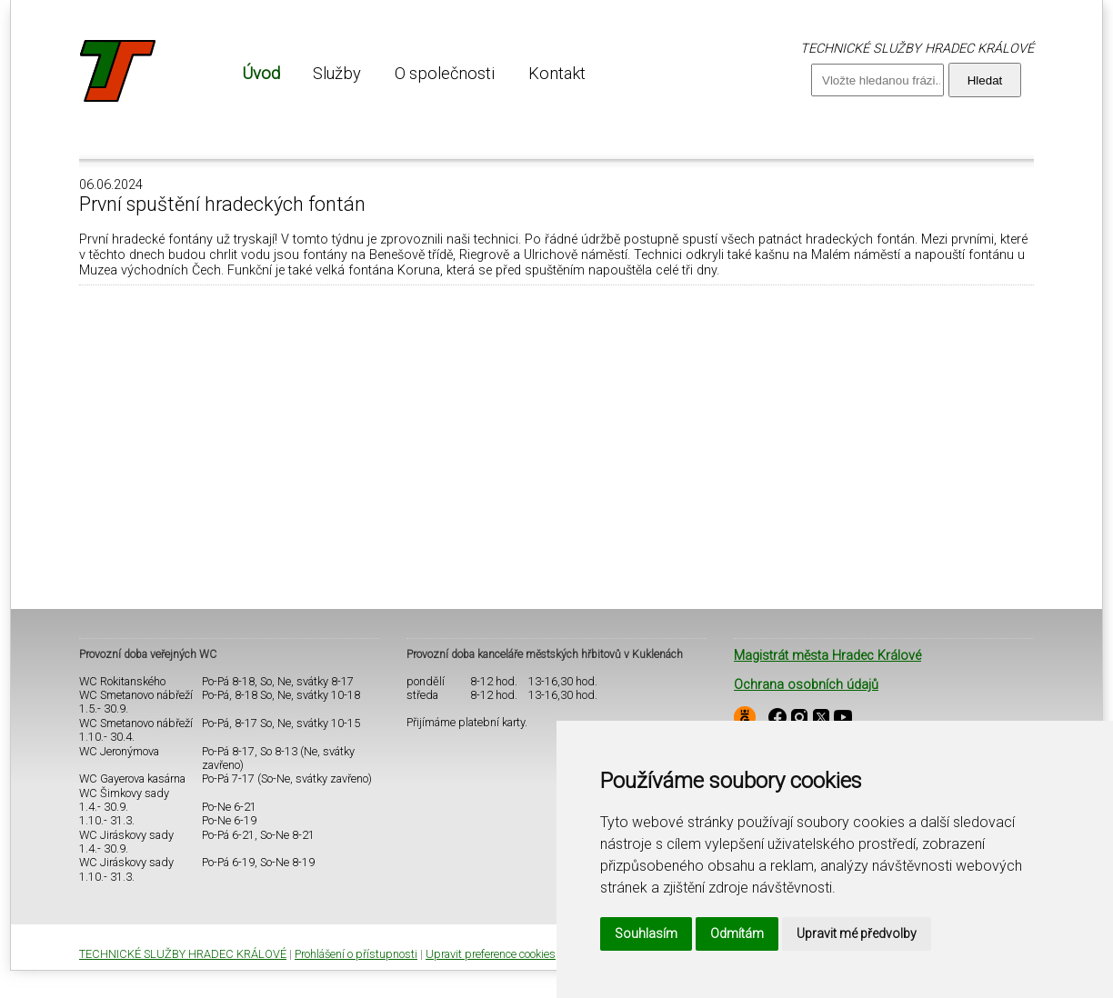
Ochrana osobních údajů (806, 685)
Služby (337, 73)
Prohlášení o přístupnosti (356, 954)
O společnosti (445, 73)
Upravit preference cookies (491, 954)
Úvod (261, 73)
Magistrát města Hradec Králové (827, 656)
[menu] (414, 73)
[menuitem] (261, 73)
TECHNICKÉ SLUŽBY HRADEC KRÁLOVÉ (182, 954)
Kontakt (557, 73)
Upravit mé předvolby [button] (857, 933)
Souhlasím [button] (646, 933)
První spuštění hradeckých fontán (222, 204)
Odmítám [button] (737, 933)
